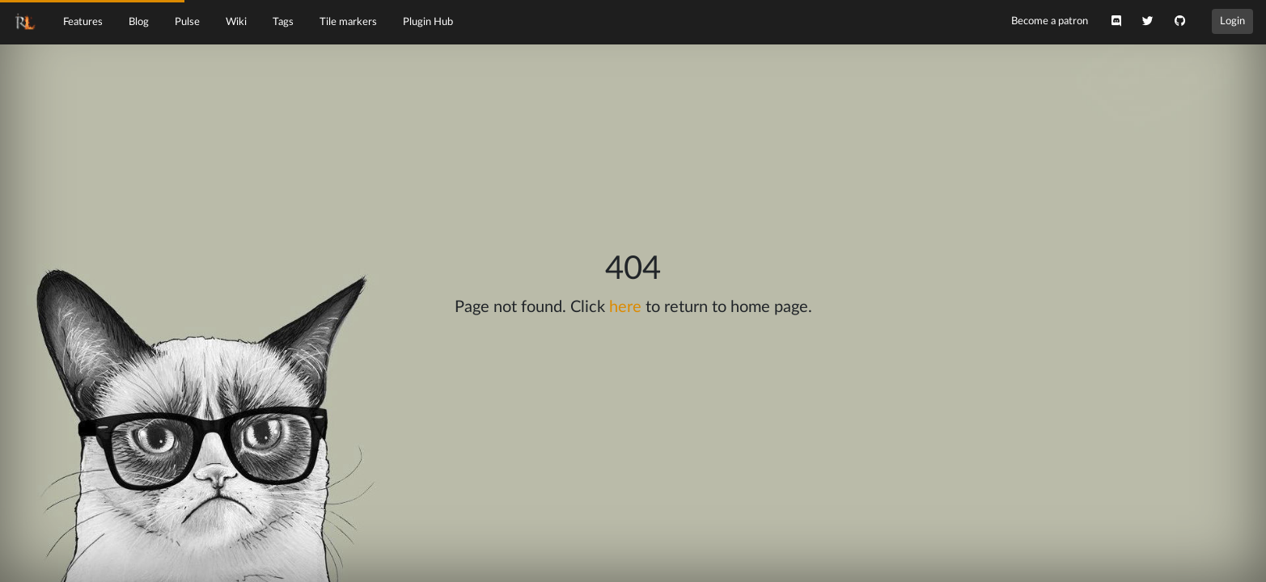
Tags (283, 22)
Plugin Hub (428, 22)
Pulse (187, 22)
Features (83, 22)
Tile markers (348, 22)
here (625, 307)
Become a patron (1049, 21)
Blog (139, 22)
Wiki (236, 22)
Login (1232, 21)
